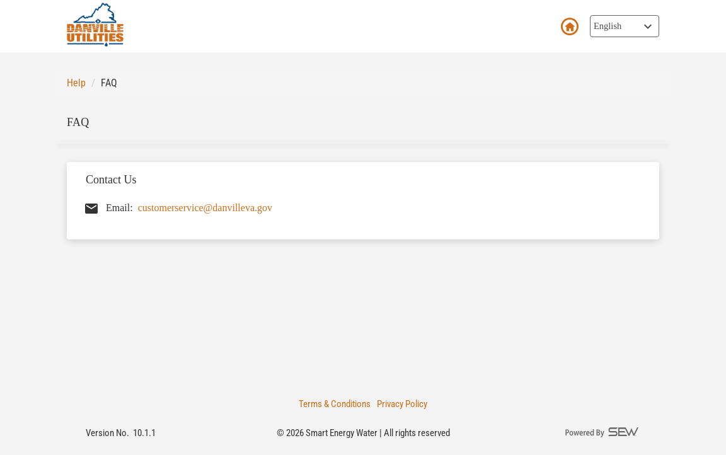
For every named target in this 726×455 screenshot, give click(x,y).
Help (76, 83)
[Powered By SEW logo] (602, 433)
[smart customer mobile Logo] (95, 25)
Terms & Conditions (335, 404)
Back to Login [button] (569, 27)
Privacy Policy (402, 404)
